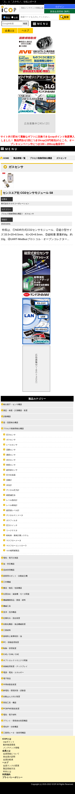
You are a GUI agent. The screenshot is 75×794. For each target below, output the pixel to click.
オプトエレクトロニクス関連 (15, 660)
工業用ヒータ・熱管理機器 (14, 733)
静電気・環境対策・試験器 (14, 690)
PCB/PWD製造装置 (11, 709)
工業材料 (7, 630)
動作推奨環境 (9, 745)
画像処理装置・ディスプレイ (15, 666)
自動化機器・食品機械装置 (14, 624)
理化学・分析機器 (10, 727)
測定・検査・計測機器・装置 (15, 410)
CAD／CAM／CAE (11, 654)
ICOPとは (6, 739)
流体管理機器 (8, 570)
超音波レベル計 (12, 510)
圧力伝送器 (11, 475)
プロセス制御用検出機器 (41, 158)
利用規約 (6, 774)
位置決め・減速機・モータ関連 (16, 594)
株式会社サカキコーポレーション (15, 203)
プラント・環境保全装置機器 (15, 721)
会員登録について (11, 754)
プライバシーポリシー (12, 777)
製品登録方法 (9, 768)
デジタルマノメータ (14, 515)
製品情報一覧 (19, 158)
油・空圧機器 (8, 564)
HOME (6, 158)
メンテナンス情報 (11, 748)
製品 (6, 17)
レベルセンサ (11, 445)
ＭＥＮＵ (40, 23)
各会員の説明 (9, 756)
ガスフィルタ (11, 520)
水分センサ (11, 460)
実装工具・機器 (9, 703)
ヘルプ (5, 762)
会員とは (6, 751)
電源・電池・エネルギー (13, 672)
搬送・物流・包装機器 (12, 588)
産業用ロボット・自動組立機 (15, 576)
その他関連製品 (12, 550)
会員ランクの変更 (11, 765)
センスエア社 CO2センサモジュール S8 (28, 192)
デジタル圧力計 (12, 490)
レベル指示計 (11, 500)
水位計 (9, 485)
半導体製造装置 (9, 684)
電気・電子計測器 (10, 558)
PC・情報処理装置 (11, 642)
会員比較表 (8, 759)
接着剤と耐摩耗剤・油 (12, 636)
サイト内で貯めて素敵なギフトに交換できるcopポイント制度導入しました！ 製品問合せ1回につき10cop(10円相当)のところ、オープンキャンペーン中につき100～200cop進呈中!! (37, 140)
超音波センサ (11, 470)
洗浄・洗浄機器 (9, 612)
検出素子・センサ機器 (12, 404)
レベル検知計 (11, 505)
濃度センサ (11, 455)
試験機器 (7, 416)
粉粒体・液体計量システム (17, 535)
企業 (14, 17)
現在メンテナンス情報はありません (36, 8)
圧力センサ (11, 435)
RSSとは (7, 771)
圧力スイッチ (11, 525)
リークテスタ (11, 530)
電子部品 (7, 678)
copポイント (8, 742)
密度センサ (11, 465)
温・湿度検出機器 (10, 422)
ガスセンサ (29, 214)
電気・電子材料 (9, 715)
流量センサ (11, 450)
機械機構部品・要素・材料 (14, 600)
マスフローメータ (13, 540)
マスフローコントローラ (16, 546)
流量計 (9, 480)
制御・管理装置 (9, 648)
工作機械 (7, 582)
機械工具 (7, 606)
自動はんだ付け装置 (11, 696)
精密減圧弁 (11, 495)
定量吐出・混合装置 (11, 618)
